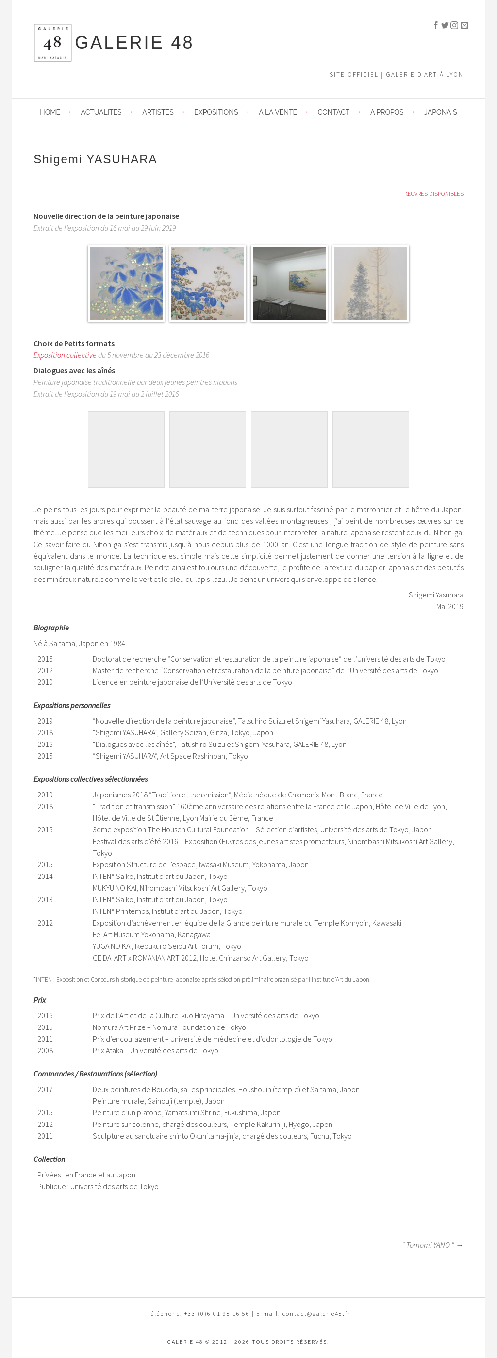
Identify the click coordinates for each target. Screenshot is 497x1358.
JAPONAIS (440, 112)
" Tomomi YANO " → (433, 1245)
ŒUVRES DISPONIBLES (435, 193)
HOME (50, 112)
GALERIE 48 (134, 42)
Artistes (158, 112)
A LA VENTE (278, 112)
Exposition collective (65, 355)
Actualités (101, 112)
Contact (334, 112)
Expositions (216, 112)
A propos (387, 112)
